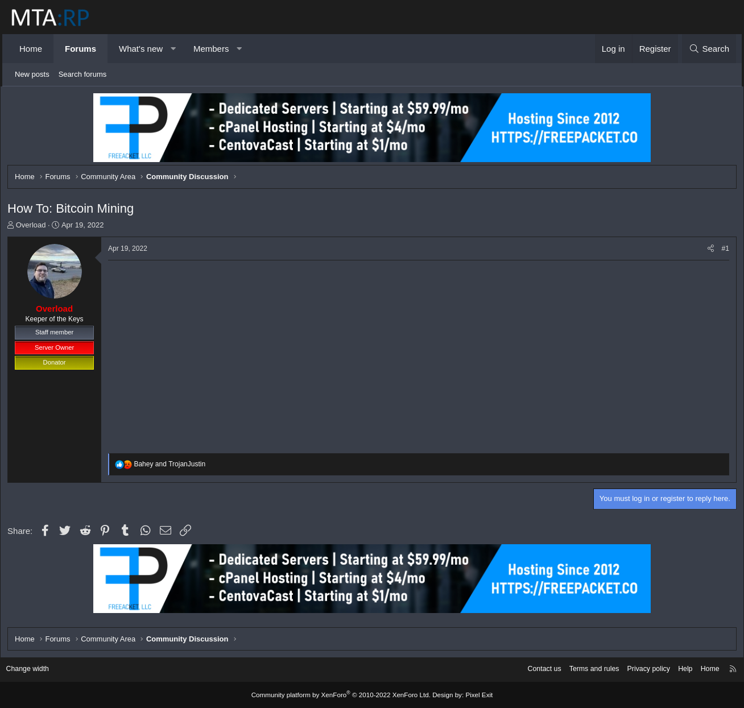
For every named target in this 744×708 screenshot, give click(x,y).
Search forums (83, 74)
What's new (141, 48)
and (173, 466)
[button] (173, 48)
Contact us (528, 669)
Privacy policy (637, 669)
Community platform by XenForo (342, 695)
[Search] (709, 48)
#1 (722, 250)
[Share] (707, 250)
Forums (80, 48)
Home (30, 48)
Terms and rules (581, 669)
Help (676, 669)
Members (211, 48)
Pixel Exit (473, 695)
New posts (32, 74)
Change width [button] (36, 669)
